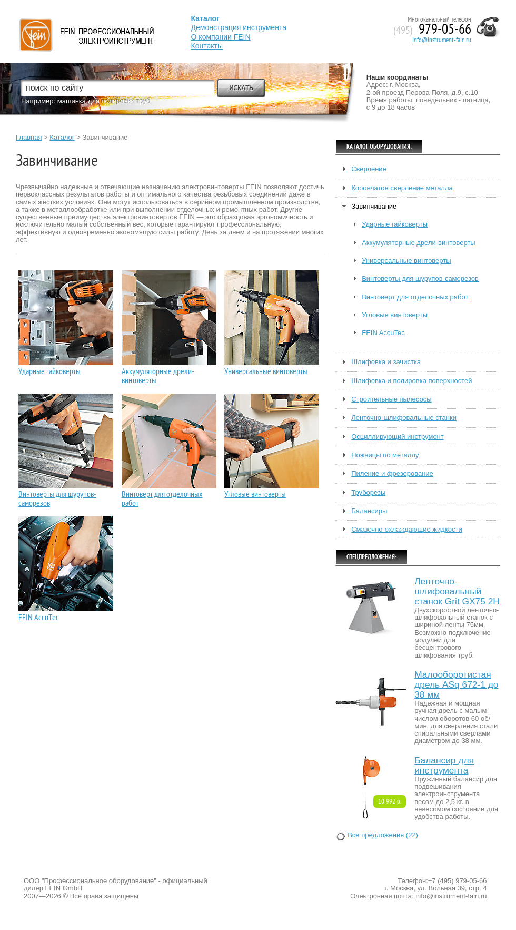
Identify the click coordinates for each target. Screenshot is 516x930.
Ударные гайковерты (49, 371)
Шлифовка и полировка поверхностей (411, 381)
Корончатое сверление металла (402, 188)
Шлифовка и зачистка (386, 362)
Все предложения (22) (383, 835)
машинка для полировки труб (104, 101)
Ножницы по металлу (385, 455)
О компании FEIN (221, 37)
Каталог (61, 137)
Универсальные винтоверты (265, 371)
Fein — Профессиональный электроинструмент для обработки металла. (85, 22)
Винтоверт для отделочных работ (162, 499)
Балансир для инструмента (444, 766)
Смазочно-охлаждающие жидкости (406, 529)
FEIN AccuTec (38, 617)
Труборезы (368, 492)
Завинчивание (373, 206)
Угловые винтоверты (255, 494)
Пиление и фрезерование (392, 473)
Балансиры (369, 511)
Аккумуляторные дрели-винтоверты (158, 376)
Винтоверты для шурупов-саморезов (57, 499)
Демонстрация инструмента (238, 27)
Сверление (368, 169)
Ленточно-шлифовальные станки (404, 418)
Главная (29, 137)
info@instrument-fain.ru (441, 40)
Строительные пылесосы (391, 399)
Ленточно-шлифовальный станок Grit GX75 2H (457, 591)
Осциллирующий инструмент (397, 436)
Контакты (207, 46)
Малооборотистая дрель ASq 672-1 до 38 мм (456, 685)
